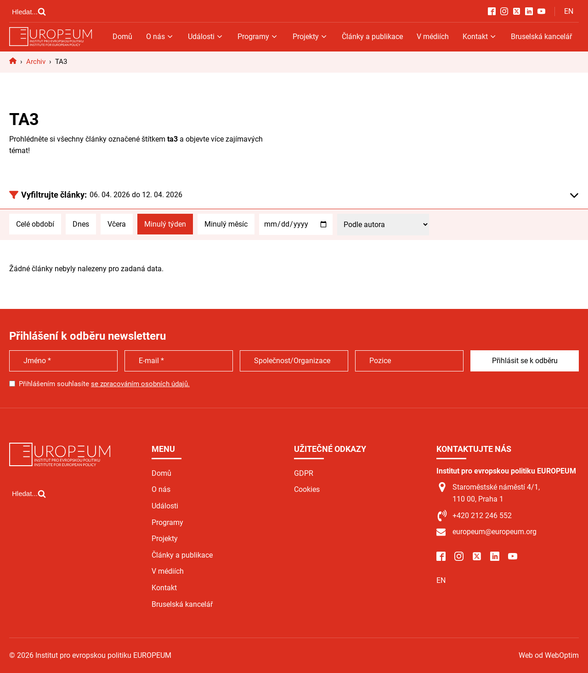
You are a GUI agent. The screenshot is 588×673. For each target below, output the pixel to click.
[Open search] (29, 11)
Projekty (310, 36)
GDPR (303, 473)
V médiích (433, 36)
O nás (160, 36)
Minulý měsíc (226, 224)
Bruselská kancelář (541, 36)
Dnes (81, 224)
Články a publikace (372, 36)
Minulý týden (165, 224)
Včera (116, 224)
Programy (257, 36)
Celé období (35, 224)
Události (206, 36)
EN (568, 11)
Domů (122, 36)
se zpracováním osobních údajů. (140, 384)
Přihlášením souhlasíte (104, 384)
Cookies (307, 489)
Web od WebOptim (549, 655)
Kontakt (480, 36)
